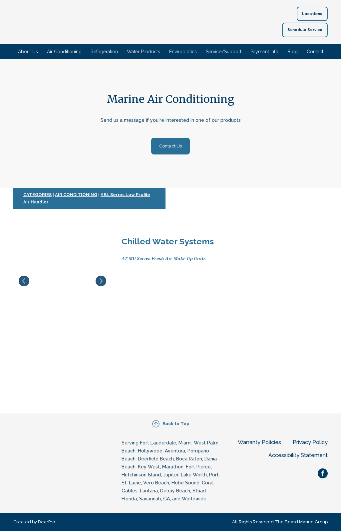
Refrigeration (104, 51)
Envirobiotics (183, 51)
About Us (28, 51)
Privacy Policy (310, 442)
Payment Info (264, 51)
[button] (312, 14)
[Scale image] (62, 281)
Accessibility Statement (298, 455)
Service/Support (223, 51)
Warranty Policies (259, 442)
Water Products (143, 51)
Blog (292, 51)
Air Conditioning (64, 51)
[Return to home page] (161, 22)
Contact (315, 51)
